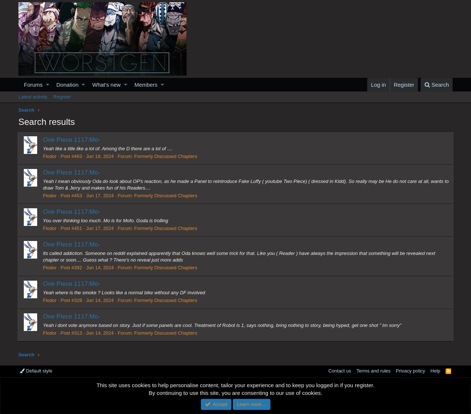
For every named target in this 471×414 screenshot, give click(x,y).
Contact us (339, 371)
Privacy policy (410, 371)
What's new (106, 85)
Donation (67, 85)
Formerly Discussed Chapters (166, 156)
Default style (36, 371)
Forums (33, 85)
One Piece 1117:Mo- (72, 139)
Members (145, 85)
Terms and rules (373, 371)
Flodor (50, 156)
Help (435, 371)
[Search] (437, 84)
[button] (47, 84)
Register (62, 97)
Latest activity (32, 97)
